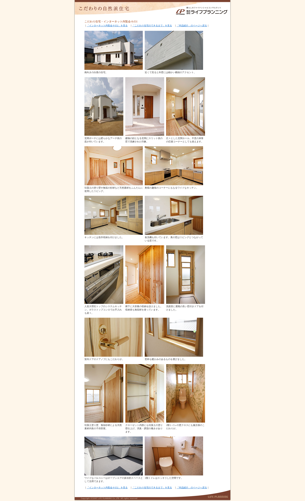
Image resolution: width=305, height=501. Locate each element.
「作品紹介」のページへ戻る (192, 25)
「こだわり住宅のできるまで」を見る (152, 25)
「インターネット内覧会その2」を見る (107, 25)
